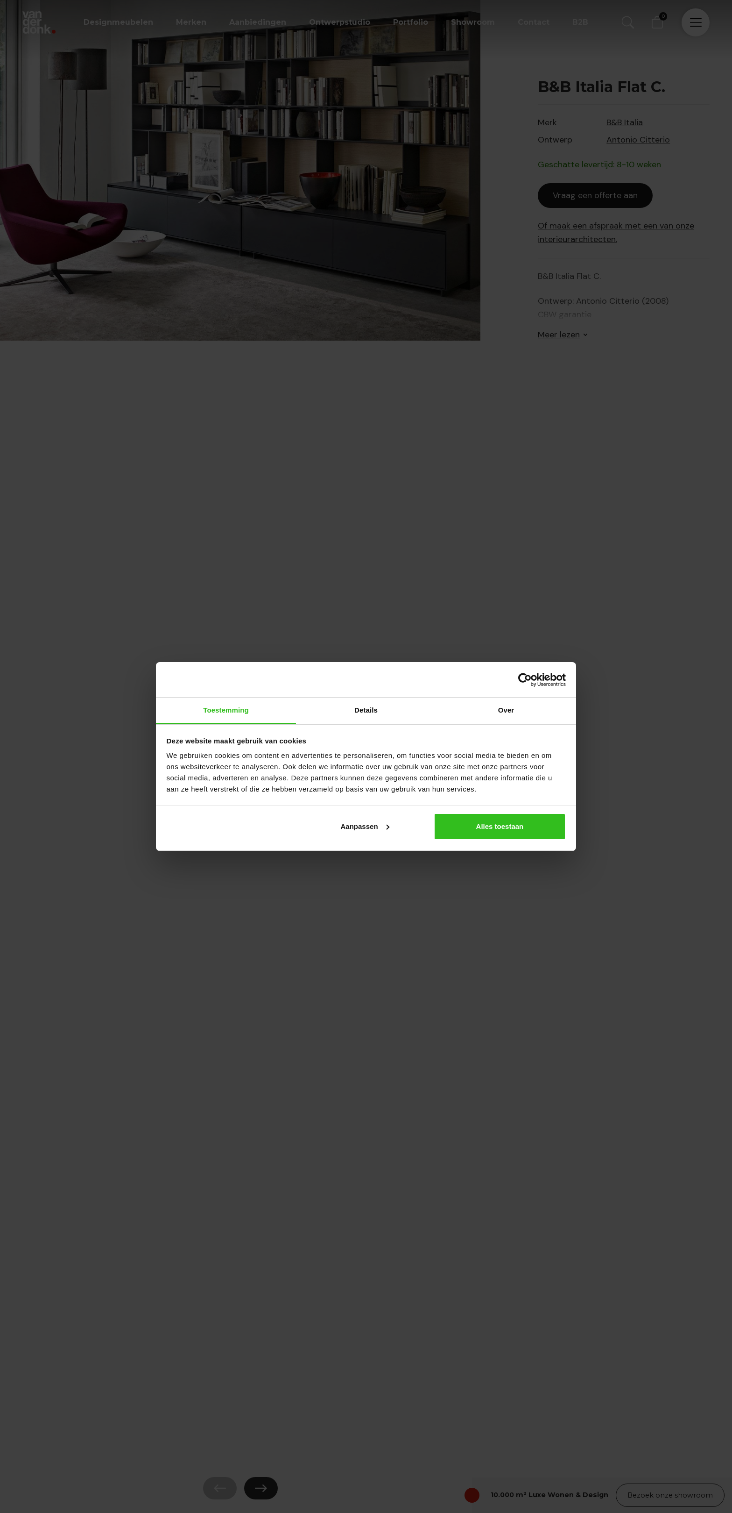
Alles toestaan (500, 826)
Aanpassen (365, 826)
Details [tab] (366, 710)
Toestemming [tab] (226, 710)
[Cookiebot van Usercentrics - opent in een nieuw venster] (525, 680)
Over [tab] (506, 710)
